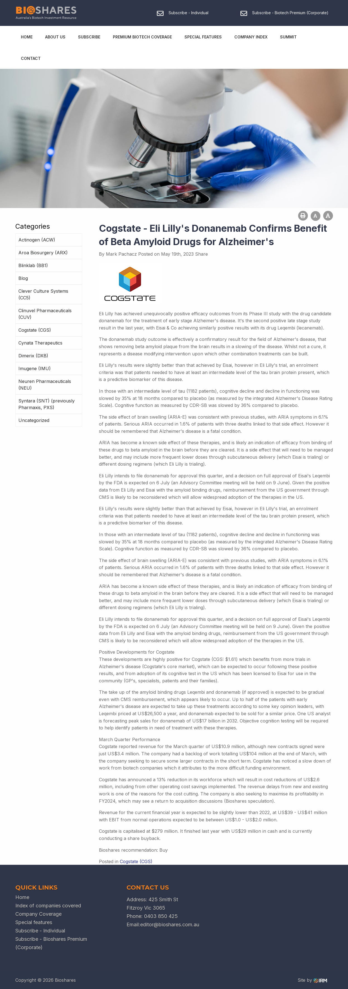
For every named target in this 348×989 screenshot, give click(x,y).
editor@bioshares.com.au (169, 924)
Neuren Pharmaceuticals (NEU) (44, 384)
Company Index (250, 37)
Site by (312, 980)
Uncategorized (33, 420)
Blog (23, 278)
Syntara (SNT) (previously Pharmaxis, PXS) (46, 404)
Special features (33, 922)
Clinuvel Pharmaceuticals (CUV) (45, 314)
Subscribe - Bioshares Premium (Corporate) (51, 943)
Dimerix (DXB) (33, 355)
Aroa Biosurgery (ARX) (43, 252)
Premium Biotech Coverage (142, 37)
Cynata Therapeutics (40, 343)
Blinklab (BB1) (33, 265)
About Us (55, 37)
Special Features (203, 37)
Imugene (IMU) (34, 368)
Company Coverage (38, 914)
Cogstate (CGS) (34, 330)
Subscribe (89, 37)
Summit (288, 37)
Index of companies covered (48, 906)
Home (27, 37)
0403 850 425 (161, 916)
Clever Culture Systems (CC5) (43, 294)
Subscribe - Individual (40, 931)
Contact (31, 58)
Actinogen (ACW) (36, 240)
